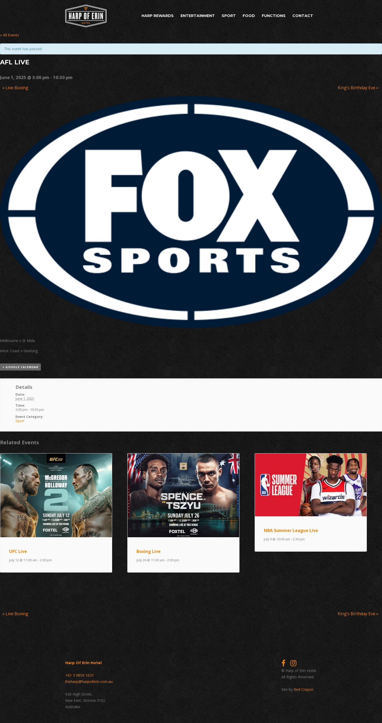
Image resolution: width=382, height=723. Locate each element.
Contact (302, 15)
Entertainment (198, 15)
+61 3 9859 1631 (79, 675)
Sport (229, 15)
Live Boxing (15, 88)
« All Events (9, 34)
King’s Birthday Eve (358, 88)
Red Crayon (303, 689)
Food (249, 15)
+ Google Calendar (20, 367)
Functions (274, 15)
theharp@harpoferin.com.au (89, 681)
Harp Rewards (157, 15)
